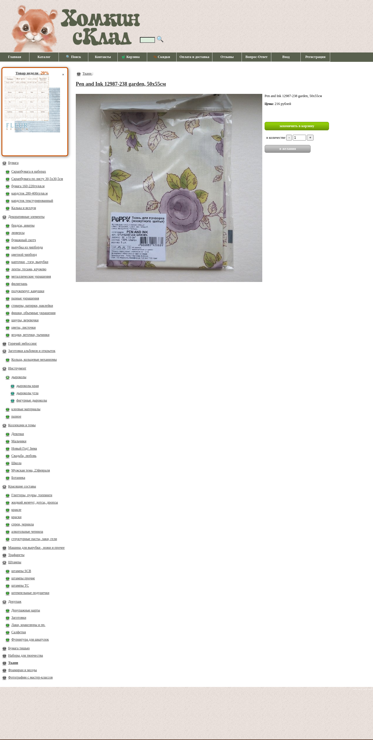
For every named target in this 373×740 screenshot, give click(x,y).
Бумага (13, 163)
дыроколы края (27, 386)
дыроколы (18, 377)
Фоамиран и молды (22, 670)
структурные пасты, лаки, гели (34, 539)
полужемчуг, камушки (27, 291)
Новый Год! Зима (24, 448)
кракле (16, 510)
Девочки (17, 434)
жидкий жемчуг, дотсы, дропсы (34, 502)
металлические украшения (31, 276)
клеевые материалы (26, 409)
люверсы (17, 233)
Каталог (44, 57)
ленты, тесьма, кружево (28, 269)
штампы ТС (20, 585)
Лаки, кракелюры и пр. (28, 625)
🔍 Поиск (73, 57)
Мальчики (18, 441)
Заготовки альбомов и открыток (31, 351)
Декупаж (14, 601)
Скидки (161, 57)
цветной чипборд (24, 254)
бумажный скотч (23, 240)
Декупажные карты (25, 610)
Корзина (131, 57)
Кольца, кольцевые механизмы (34, 359)
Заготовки (18, 618)
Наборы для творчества (25, 655)
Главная (14, 57)
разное (16, 416)
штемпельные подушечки (30, 593)
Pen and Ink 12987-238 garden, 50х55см (121, 84)
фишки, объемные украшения (33, 313)
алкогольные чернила (27, 531)
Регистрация (315, 57)
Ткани (13, 663)
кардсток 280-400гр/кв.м (29, 193)
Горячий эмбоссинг (22, 343)
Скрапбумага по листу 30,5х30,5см (37, 179)
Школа (16, 463)
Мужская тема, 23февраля (30, 470)
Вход (286, 57)
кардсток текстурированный (32, 201)
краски (16, 517)
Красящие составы (22, 486)
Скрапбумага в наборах (28, 171)
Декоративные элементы (26, 217)
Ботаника (18, 478)
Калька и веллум (23, 208)
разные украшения (25, 298)
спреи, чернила (22, 524)
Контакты (103, 57)
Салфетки (18, 632)
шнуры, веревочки (25, 320)
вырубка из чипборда (27, 247)
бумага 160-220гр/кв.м (28, 186)
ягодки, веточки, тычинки (30, 335)
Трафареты (16, 555)
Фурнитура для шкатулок (30, 639)
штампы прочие (23, 578)
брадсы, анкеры (23, 225)
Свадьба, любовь (23, 456)
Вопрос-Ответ (256, 57)
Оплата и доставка (194, 57)
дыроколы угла (27, 393)
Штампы (14, 562)
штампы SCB (21, 571)
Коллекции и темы (22, 425)
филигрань (19, 284)
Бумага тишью (19, 648)
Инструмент (17, 368)
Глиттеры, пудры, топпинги (31, 495)
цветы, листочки (23, 327)
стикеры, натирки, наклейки (32, 306)
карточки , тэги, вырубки (29, 262)
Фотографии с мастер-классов (30, 677)
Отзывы (227, 57)
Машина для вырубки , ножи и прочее (36, 548)
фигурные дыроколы (31, 400)
